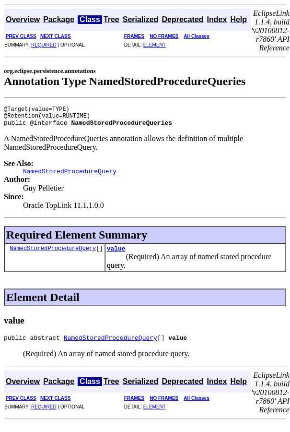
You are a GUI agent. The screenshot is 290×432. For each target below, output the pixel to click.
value (116, 255)
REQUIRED (44, 45)
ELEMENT (154, 45)
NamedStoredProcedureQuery (53, 255)
